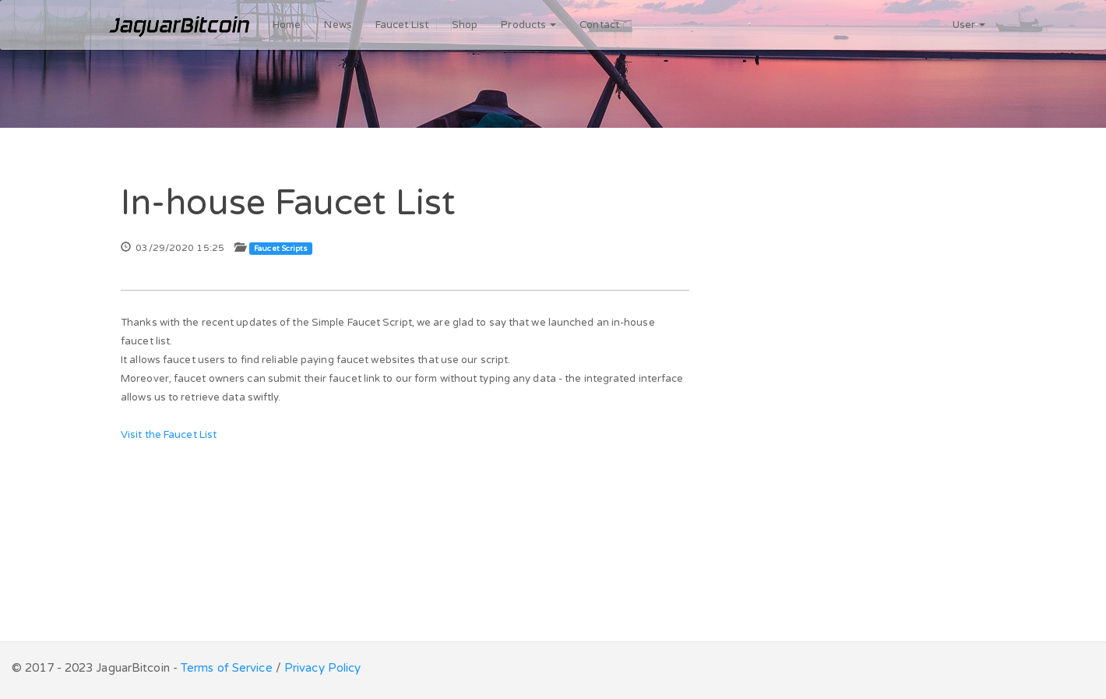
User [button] (969, 25)
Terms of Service (227, 668)
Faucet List (401, 25)
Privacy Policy (322, 668)
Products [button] (528, 25)
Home (287, 25)
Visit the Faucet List (169, 435)
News (337, 25)
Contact (599, 25)
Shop (464, 25)
